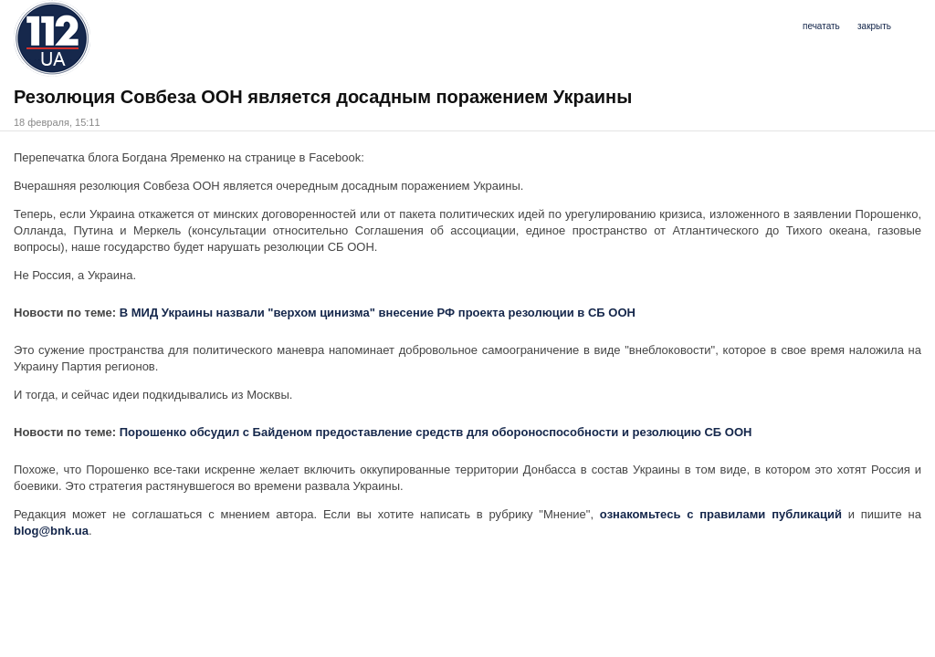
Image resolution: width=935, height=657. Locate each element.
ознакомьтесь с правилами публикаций (724, 514)
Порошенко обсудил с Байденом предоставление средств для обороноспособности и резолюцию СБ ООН (436, 432)
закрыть (874, 26)
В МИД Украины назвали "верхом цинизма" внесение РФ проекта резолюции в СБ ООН (378, 312)
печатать (821, 26)
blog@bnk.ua (51, 530)
